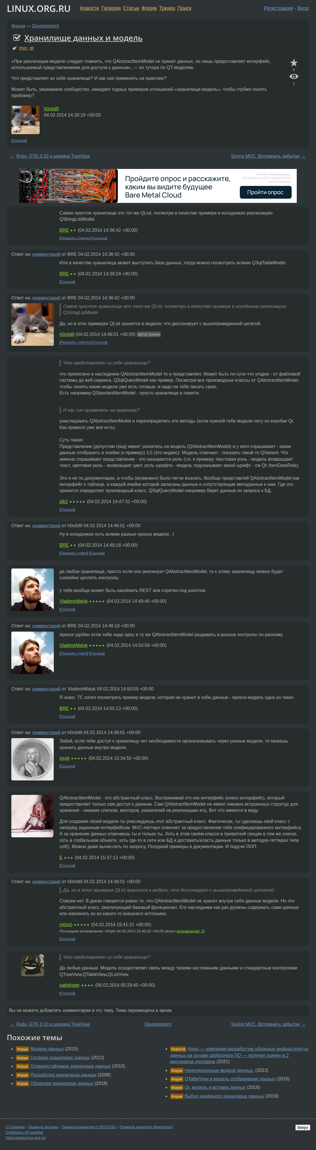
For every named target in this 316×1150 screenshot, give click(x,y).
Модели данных (47, 1048)
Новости (89, 8)
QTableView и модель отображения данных (230, 1078)
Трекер (167, 8)
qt (31, 48)
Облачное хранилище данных (61, 1083)
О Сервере (15, 1127)
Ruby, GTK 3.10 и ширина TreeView (53, 156)
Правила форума (43, 1127)
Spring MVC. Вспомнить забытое (265, 156)
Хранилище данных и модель (83, 37)
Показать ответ (74, 553)
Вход (303, 8)
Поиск (184, 8)
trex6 (64, 758)
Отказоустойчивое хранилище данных (70, 1066)
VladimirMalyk (73, 601)
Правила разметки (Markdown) (146, 1127)
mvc (23, 48)
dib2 (63, 501)
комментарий (47, 254)
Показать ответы (75, 238)
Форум (149, 8)
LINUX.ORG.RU (39, 8)
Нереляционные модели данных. (219, 1070)
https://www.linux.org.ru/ (26, 1138)
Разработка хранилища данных (63, 1074)
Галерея (111, 8)
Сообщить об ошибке (24, 1132)
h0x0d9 (51, 108)
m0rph (65, 924)
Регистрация (278, 8)
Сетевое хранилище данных (60, 1057)
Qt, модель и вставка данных (215, 1087)
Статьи (131, 8)
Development (45, 25)
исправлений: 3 (189, 931)
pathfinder (69, 985)
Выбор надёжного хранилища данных (224, 1096)
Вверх (303, 1127)
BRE (64, 230)
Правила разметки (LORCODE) (89, 1127)
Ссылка (19, 140)
